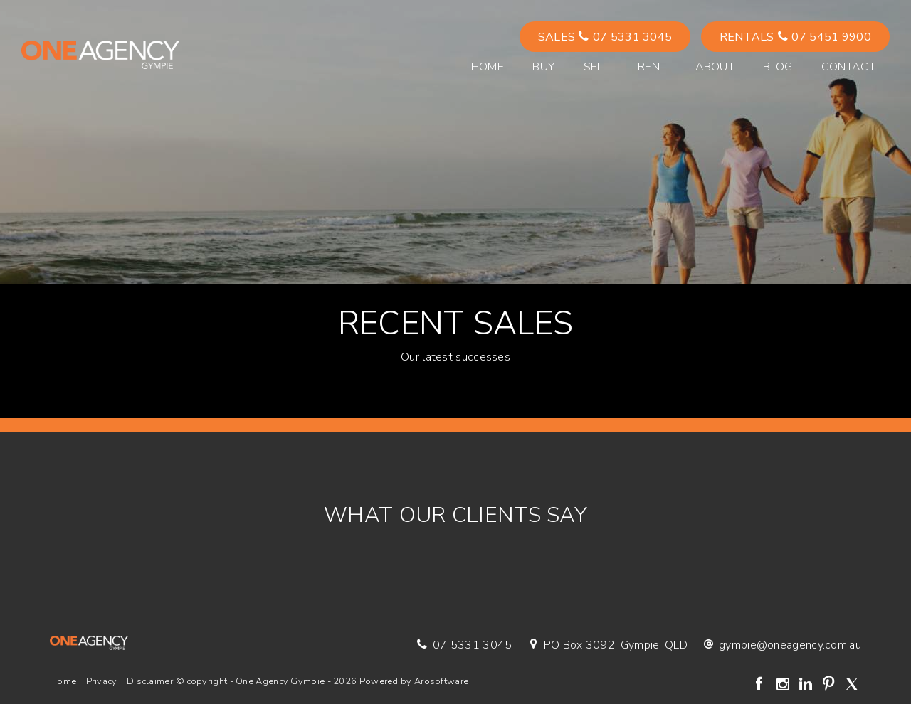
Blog (777, 67)
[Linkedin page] (807, 685)
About (715, 67)
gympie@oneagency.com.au (790, 645)
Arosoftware (441, 681)
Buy (543, 67)
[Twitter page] (851, 685)
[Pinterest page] (830, 685)
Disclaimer (150, 681)
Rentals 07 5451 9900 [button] (795, 37)
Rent (652, 67)
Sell (596, 67)
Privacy (101, 681)
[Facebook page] (761, 685)
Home (487, 67)
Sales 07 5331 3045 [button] (605, 37)
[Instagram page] (784, 685)
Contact (848, 67)
